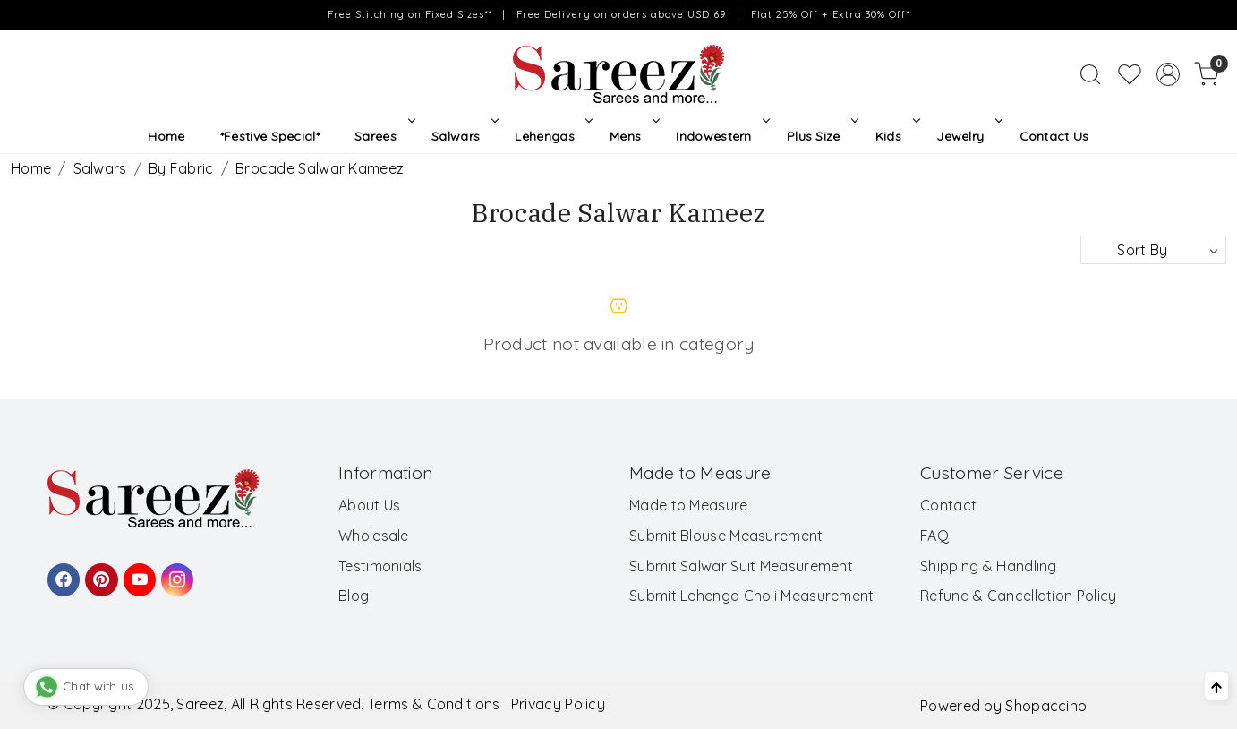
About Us (369, 505)
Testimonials (380, 566)
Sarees (382, 136)
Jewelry (967, 136)
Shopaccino (1046, 706)
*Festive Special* (270, 136)
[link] (1090, 74)
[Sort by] (1153, 250)
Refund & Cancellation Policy (1018, 596)
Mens (633, 136)
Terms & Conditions (433, 704)
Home (166, 136)
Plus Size (821, 136)
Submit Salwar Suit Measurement (741, 566)
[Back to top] (1216, 686)
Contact (948, 505)
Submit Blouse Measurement (726, 536)
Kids (896, 136)
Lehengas (552, 136)
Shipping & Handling (988, 566)
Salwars (463, 136)
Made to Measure (688, 505)
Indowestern (721, 136)
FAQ (934, 536)
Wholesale (373, 536)
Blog (353, 596)
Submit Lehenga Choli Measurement (751, 596)
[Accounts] (1168, 74)
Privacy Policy (558, 704)
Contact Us (1054, 136)
